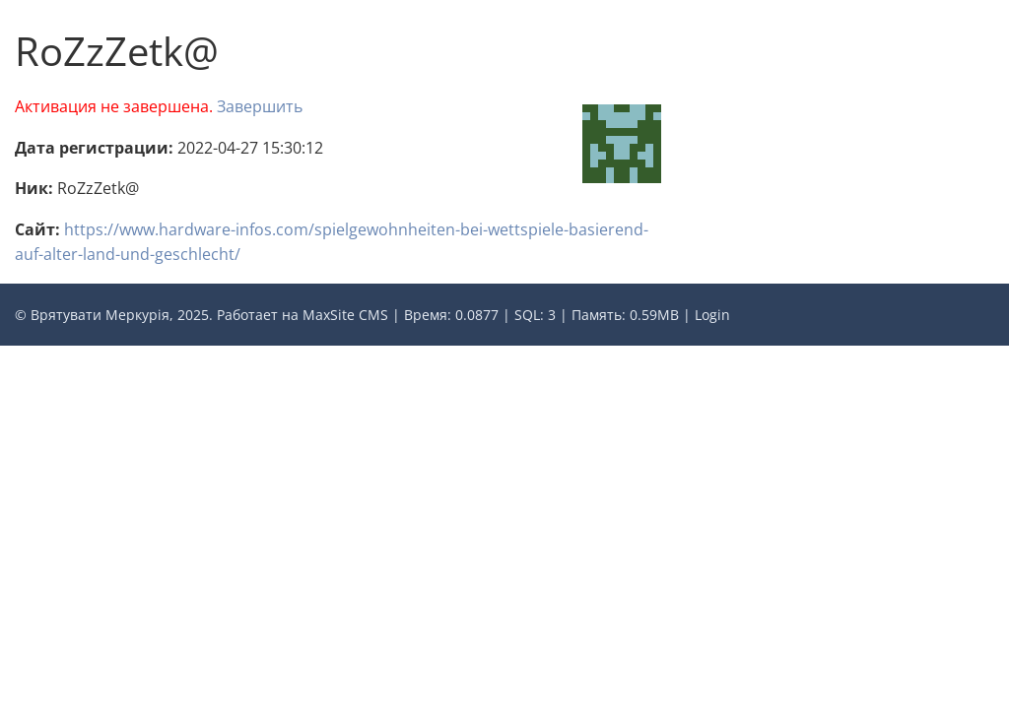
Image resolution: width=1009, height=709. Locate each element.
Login (712, 314)
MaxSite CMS (345, 314)
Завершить (260, 106)
